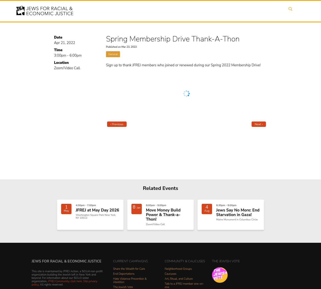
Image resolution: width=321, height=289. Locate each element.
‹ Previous (116, 124)
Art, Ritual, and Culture (179, 280)
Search (294, 11)
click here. (76, 283)
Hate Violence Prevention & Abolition (130, 282)
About (144, 11)
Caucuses (170, 275)
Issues (176, 11)
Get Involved (240, 11)
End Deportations (124, 275)
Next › (259, 124)
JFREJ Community (58, 283)
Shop (278, 11)
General (113, 54)
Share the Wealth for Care (129, 270)
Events (160, 11)
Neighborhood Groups (178, 270)
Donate (262, 11)
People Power (198, 11)
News (220, 11)
